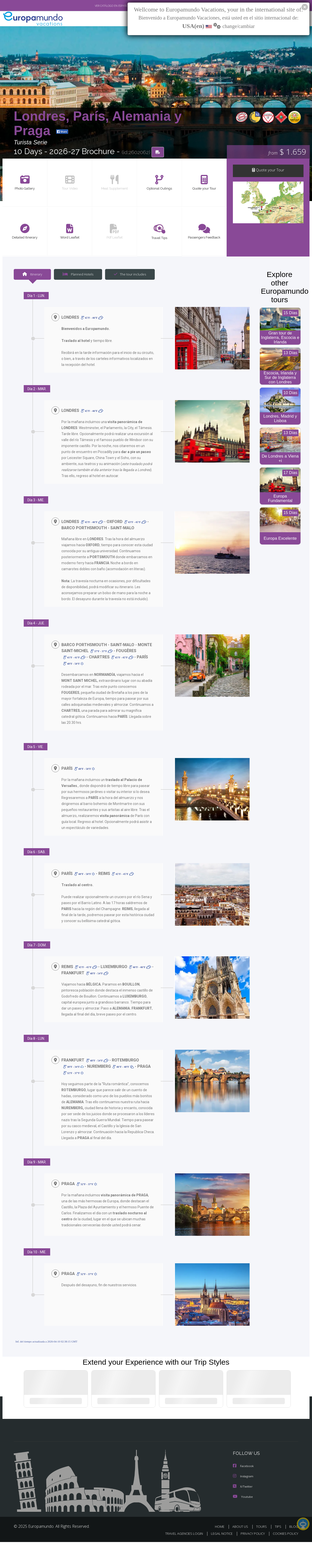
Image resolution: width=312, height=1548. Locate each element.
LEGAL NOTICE (218, 1540)
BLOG (293, 1533)
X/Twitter (243, 1493)
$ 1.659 (287, 152)
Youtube (243, 1503)
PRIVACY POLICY (250, 1540)
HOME (221, 1533)
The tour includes (128, 274)
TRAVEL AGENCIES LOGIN (179, 1540)
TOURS (262, 1533)
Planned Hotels (77, 274)
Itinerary (32, 274)
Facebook (243, 1473)
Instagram (244, 1483)
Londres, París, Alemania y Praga (98, 123)
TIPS (278, 1533)
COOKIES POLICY (284, 1540)
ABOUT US (241, 1533)
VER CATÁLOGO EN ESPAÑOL (101, 5)
